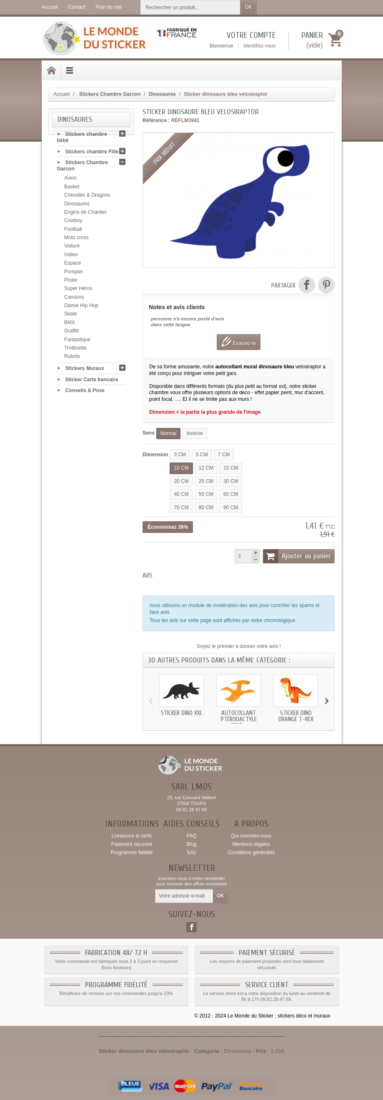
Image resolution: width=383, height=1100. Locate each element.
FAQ (191, 836)
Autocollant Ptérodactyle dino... (239, 719)
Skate (70, 315)
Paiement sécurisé (132, 844)
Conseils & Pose (85, 392)
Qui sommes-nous (251, 836)
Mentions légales (251, 844)
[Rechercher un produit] (190, 7)
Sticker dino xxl (182, 713)
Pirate (70, 281)
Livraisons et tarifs (132, 836)
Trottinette (75, 349)
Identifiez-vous (259, 45)
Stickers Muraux (84, 369)
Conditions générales (251, 852)
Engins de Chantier (85, 213)
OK (248, 7)
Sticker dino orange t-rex (295, 716)
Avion (70, 179)
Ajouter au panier (297, 556)
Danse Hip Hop (81, 307)
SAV (191, 852)
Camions (74, 298)
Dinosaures (77, 205)
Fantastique (77, 341)
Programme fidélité (132, 852)
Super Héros (78, 290)
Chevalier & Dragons (87, 197)
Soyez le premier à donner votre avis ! (239, 646)
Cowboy (73, 222)
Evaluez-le (238, 342)
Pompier (73, 273)
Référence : (156, 120)
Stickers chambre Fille (91, 153)
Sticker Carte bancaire (91, 380)
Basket (72, 188)
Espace (72, 265)
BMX (69, 324)
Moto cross (76, 239)
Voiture (72, 247)
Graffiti (71, 332)
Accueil (62, 94)
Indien (71, 256)
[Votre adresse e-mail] (184, 896)
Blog (191, 844)
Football (73, 230)
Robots (72, 358)
